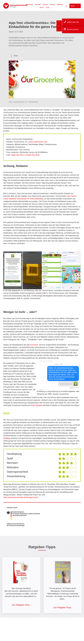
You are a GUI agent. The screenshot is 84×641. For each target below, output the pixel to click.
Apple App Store (17, 155)
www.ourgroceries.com (38, 142)
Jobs (47, 7)
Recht (41, 7)
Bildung (60, 4)
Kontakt (38, 4)
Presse (45, 4)
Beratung (29, 4)
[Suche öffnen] (66, 5)
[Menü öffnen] (75, 6)
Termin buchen (72, 29)
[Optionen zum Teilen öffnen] (14, 55)
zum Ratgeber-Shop (20, 605)
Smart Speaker (36, 405)
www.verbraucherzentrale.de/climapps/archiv (20, 497)
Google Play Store (32, 155)
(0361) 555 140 (73, 22)
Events (52, 4)
